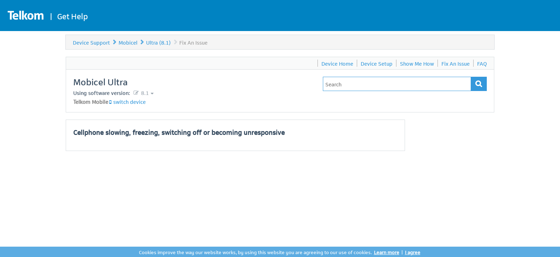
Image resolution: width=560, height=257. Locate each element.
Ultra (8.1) (158, 42)
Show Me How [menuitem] (417, 63)
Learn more (386, 251)
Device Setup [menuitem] (376, 63)
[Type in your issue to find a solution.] (397, 84)
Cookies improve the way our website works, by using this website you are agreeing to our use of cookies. (255, 251)
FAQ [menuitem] (482, 63)
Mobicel (128, 42)
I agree (412, 251)
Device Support (91, 42)
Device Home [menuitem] (337, 63)
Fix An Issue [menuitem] (455, 63)
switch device (129, 101)
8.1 (144, 92)
